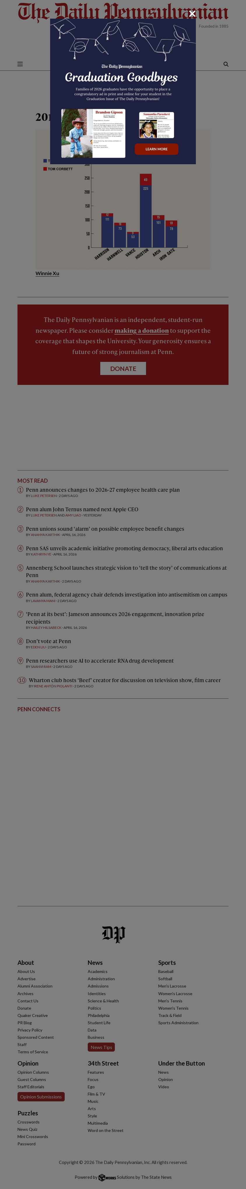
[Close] (192, 14)
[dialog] (123, 594)
